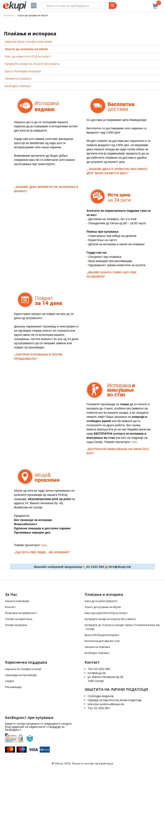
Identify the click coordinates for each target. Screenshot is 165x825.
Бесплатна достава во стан (102, 697)
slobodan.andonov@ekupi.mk (106, 760)
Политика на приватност (21, 669)
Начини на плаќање (18, 134)
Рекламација (13, 743)
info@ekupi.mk (119, 622)
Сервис (9, 737)
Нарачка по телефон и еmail (23, 725)
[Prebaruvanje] (113, 5)
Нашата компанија (17, 657)
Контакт (10, 663)
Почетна (8, 15)
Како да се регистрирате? (101, 657)
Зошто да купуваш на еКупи (26, 105)
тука (134, 497)
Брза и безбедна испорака (23, 127)
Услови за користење (18, 675)
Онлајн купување (16, 681)
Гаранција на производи (21, 731)
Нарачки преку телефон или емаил (28, 97)
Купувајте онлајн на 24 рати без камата (32, 120)
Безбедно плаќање (18, 142)
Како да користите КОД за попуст (28, 112)
